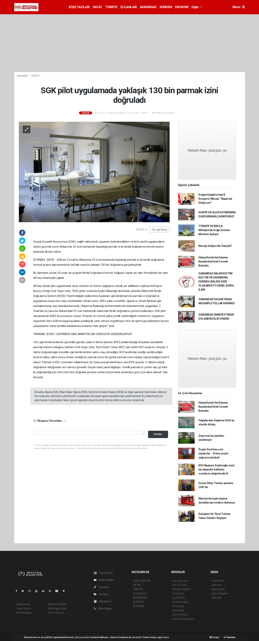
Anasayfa (22, 75)
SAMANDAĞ (148, 7)
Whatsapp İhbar (57, 608)
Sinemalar (178, 606)
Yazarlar (101, 587)
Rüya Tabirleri (220, 593)
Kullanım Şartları (57, 604)
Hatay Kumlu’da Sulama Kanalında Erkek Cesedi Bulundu (213, 261)
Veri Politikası (24, 612)
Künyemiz (102, 601)
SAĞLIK (35, 75)
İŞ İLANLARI (128, 7)
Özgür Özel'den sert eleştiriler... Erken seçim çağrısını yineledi (213, 453)
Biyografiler (218, 589)
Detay (214, 637)
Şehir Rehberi (180, 614)
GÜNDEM (166, 7)
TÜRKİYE (111, 7)
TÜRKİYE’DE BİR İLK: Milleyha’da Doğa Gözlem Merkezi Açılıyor (214, 230)
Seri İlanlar (178, 610)
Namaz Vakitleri (181, 589)
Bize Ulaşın (103, 608)
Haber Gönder (56, 612)
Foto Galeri (103, 572)
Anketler (217, 585)
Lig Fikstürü (179, 597)
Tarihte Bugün (180, 601)
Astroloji (216, 597)
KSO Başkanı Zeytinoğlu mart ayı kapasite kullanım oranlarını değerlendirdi (216, 469)
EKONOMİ (181, 7)
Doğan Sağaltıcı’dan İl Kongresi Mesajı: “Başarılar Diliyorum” (215, 198)
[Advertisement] (129, 43)
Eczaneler (178, 593)
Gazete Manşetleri (183, 618)
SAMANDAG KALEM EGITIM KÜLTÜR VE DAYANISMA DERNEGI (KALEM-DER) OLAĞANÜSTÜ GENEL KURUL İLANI (216, 281)
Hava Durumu (180, 580)
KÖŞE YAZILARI (79, 7)
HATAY (97, 7)
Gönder (158, 434)
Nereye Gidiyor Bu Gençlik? (215, 245)
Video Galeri (104, 580)
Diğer (196, 7)
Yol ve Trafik (179, 585)
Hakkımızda (23, 604)
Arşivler (101, 594)
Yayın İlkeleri (23, 608)
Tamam (229, 637)
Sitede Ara (218, 580)
